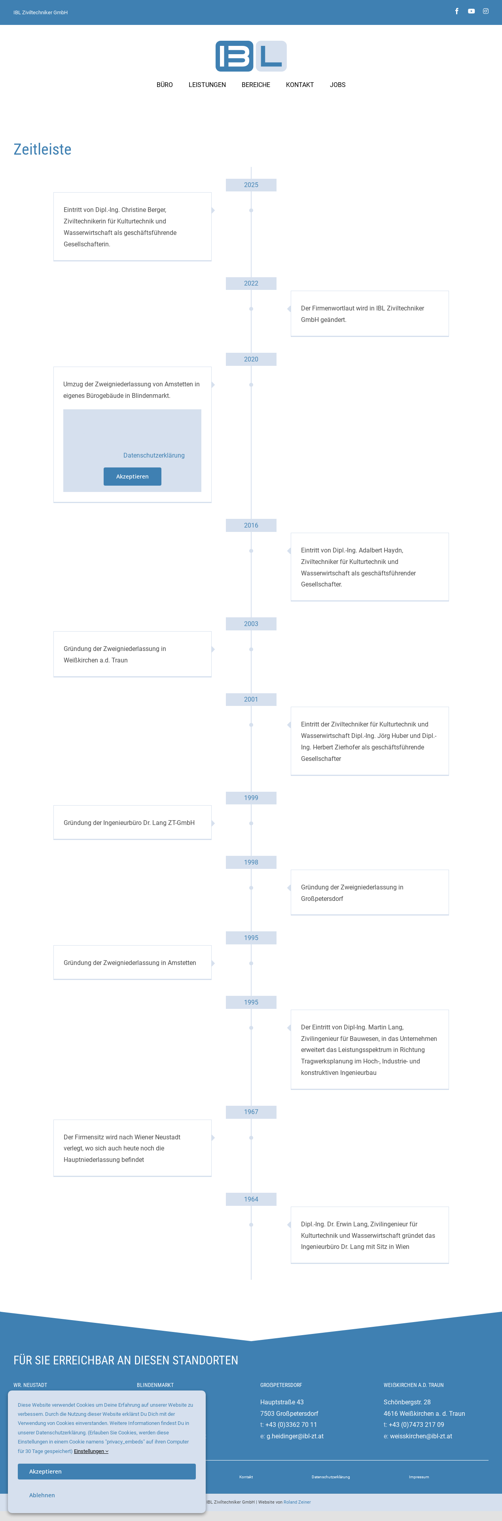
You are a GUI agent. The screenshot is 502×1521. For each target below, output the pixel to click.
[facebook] (457, 11)
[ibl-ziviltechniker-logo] (251, 43)
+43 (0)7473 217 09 (416, 1424)
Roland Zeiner (297, 1502)
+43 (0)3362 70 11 (291, 1424)
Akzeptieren (132, 476)
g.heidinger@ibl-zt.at (295, 1436)
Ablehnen (42, 1495)
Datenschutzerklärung (154, 455)
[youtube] (471, 11)
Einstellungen (91, 1451)
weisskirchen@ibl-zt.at (421, 1436)
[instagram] (486, 11)
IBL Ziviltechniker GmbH (40, 12)
